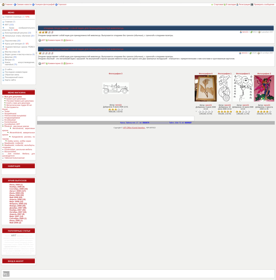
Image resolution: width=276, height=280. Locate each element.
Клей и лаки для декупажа (18, 103)
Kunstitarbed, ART (12, 124)
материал (17, 249)
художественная (11, 246)
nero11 (245, 32)
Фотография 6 (205, 74)
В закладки (230, 4)
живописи (20, 236)
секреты (14, 244)
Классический (9, 242)
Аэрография (8, 244)
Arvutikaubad (10, 120)
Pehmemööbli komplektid (15, 116)
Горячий (17, 242)
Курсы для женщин (16, 44)
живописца (15, 253)
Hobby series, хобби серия (19, 141)
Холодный (23, 242)
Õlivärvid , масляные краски (16, 126)
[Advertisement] (101, 16)
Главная (7, 4)
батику (17, 240)
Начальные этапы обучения (18, 37)
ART (9, 25)
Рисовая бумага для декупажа (20, 101)
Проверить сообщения (262, 4)
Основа (5, 251)
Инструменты (12, 107)
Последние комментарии (16, 72)
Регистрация (243, 4)
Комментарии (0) (55, 40)
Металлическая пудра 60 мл (19, 105)
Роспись (8, 236)
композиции (28, 236)
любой (31, 249)
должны (23, 246)
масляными (25, 251)
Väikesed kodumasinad (14, 158)
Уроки (20, 244)
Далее (69, 40)
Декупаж (11, 57)
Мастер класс (12, 52)
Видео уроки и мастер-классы (20, 54)
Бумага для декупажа (16, 99)
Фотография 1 (224, 74)
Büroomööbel (10, 151)
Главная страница (17, 17)
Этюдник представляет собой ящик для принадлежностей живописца (84, 49)
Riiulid (5, 109)
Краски (11, 249)
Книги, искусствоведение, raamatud (20, 63)
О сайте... (9, 69)
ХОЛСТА (30, 246)
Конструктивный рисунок (18, 33)
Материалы (29, 240)
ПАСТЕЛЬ (26, 244)
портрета (19, 238)
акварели (11, 251)
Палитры (8, 253)
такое (32, 244)
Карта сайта (10, 80)
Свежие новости (23, 4)
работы (22, 240)
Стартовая (217, 4)
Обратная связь (12, 75)
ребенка (13, 238)
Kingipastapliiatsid (12, 118)
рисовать (7, 238)
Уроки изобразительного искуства (18, 29)
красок (6, 249)
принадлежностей (26, 253)
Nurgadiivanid (10, 113)
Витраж (10, 60)
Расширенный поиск (14, 77)
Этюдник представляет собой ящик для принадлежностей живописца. (84, 28)
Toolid (7, 111)
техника (29, 242)
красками (18, 251)
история (7, 240)
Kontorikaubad (10, 122)
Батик (12, 240)
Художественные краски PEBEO (18, 48)
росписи (26, 238)
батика (31, 238)
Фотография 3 (115, 74)
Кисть (19, 246)
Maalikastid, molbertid (13, 143)
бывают (32, 251)
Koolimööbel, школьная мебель (18, 149)
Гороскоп (60, 4)
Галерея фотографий (43, 4)
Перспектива (12, 41)
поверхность (25, 249)
